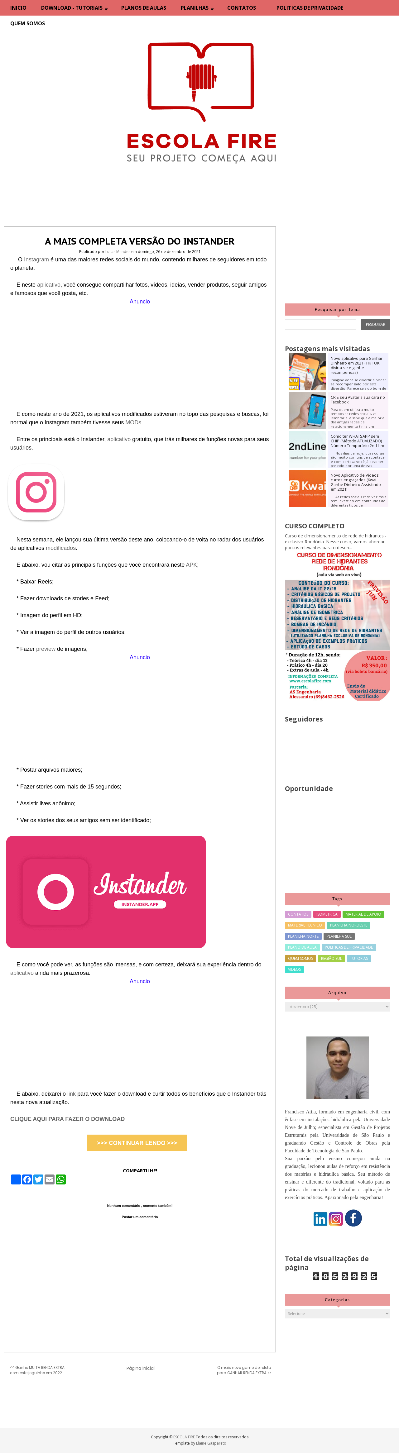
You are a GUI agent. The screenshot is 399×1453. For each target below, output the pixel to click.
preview (46, 649)
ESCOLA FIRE (184, 1437)
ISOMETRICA (327, 914)
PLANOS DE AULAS (143, 7)
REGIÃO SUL (331, 958)
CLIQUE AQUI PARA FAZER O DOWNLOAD (67, 1119)
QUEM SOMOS (27, 23)
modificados (61, 548)
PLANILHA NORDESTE (348, 925)
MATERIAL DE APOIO (363, 914)
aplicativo (48, 285)
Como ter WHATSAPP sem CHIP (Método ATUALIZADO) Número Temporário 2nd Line (358, 441)
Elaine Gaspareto (211, 1443)
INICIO (18, 7)
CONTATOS (241, 7)
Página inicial (141, 1368)
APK (191, 565)
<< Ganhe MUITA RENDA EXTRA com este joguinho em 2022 (37, 1370)
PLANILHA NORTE (303, 936)
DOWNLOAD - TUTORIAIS (72, 7)
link (72, 1094)
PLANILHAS (195, 7)
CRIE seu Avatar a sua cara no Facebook (358, 400)
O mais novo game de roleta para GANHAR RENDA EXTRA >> (244, 1370)
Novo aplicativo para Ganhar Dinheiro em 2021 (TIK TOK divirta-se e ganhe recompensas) (356, 365)
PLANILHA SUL (339, 936)
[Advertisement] (139, 349)
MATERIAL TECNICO (305, 925)
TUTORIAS (359, 958)
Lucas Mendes (118, 251)
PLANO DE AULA (302, 947)
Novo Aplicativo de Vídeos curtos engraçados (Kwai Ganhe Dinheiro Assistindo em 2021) (356, 482)
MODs (133, 422)
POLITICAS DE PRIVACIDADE (309, 7)
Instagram (37, 259)
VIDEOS (294, 969)
